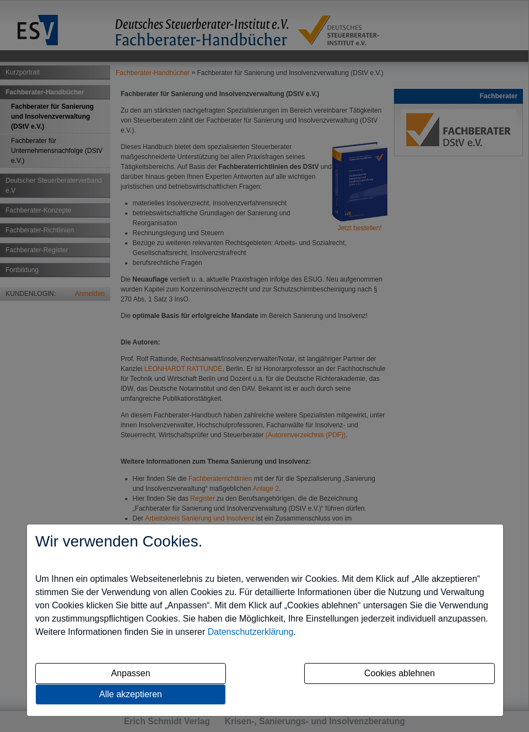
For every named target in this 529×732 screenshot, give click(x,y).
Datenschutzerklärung (251, 631)
